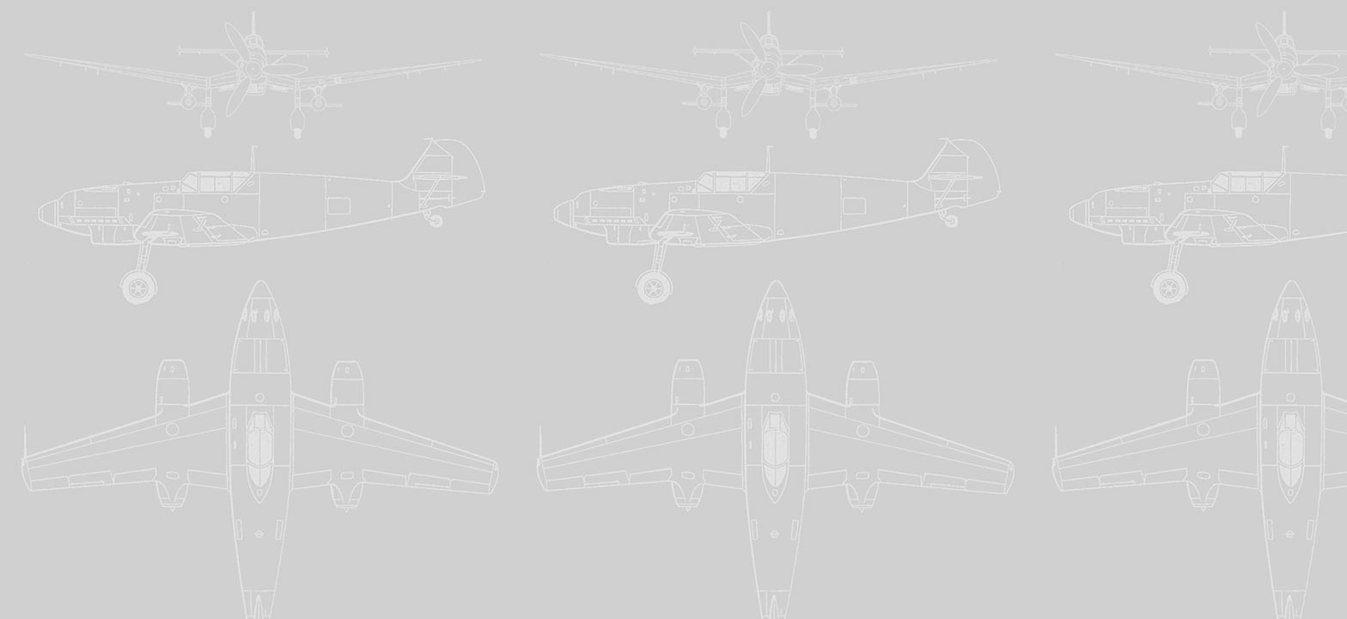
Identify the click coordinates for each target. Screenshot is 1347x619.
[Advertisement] (673, 127)
